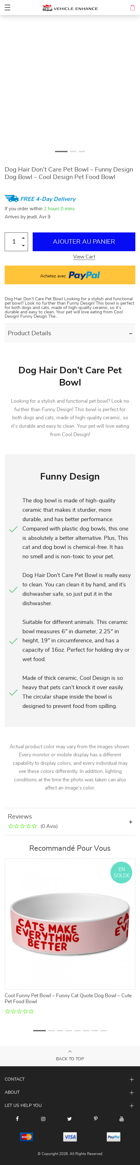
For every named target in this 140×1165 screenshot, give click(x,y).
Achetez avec (70, 275)
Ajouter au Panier (84, 242)
